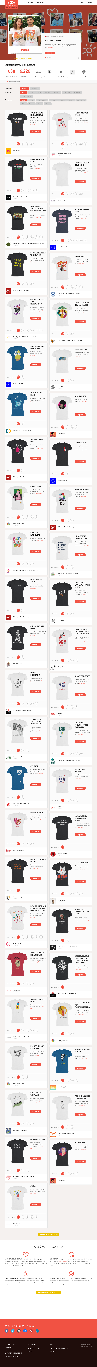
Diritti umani (81, 100)
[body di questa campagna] (85, 143)
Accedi (90, 2)
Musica (47, 104)
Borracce (56, 92)
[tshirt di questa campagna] (18, 143)
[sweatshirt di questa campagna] (27, 143)
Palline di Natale (26, 96)
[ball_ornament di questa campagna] (62, 147)
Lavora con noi (34, 1348)
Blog (30, 1351)
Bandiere (77, 92)
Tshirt (24, 92)
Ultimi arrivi (35, 88)
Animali (31, 100)
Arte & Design (42, 100)
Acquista (35, 132)
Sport (39, 104)
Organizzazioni (26, 2)
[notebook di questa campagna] (22, 143)
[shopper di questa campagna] (32, 143)
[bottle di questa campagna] (41, 237)
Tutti (23, 100)
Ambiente (62, 100)
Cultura (52, 100)
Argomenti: (8, 100)
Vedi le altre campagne (48, 1234)
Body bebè (67, 92)
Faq (51, 1345)
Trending (24, 88)
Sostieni (50, 53)
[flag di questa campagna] (36, 190)
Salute (71, 100)
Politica (31, 104)
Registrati (83, 2)
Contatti (54, 1351)
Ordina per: (8, 88)
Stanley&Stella (63, 1261)
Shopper (47, 92)
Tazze (39, 92)
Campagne (40, 2)
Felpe (31, 92)
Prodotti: (8, 92)
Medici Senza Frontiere (57, 36)
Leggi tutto (51, 47)
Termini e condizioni (59, 1348)
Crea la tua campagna (47, 1292)
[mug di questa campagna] (67, 143)
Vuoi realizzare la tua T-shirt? (23, 58)
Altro (23, 104)
